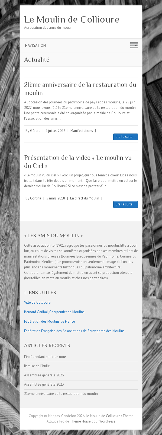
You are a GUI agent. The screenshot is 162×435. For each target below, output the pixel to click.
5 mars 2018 (55, 198)
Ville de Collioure (37, 302)
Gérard (35, 130)
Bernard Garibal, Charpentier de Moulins (54, 312)
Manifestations (81, 130)
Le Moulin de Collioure (71, 19)
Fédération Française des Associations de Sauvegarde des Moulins (74, 331)
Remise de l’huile (37, 366)
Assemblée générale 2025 (44, 375)
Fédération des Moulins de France (49, 321)
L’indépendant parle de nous (45, 356)
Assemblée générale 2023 (44, 384)
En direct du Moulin (84, 198)
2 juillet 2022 (55, 130)
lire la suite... (125, 136)
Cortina (35, 198)
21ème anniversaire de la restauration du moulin (61, 393)
